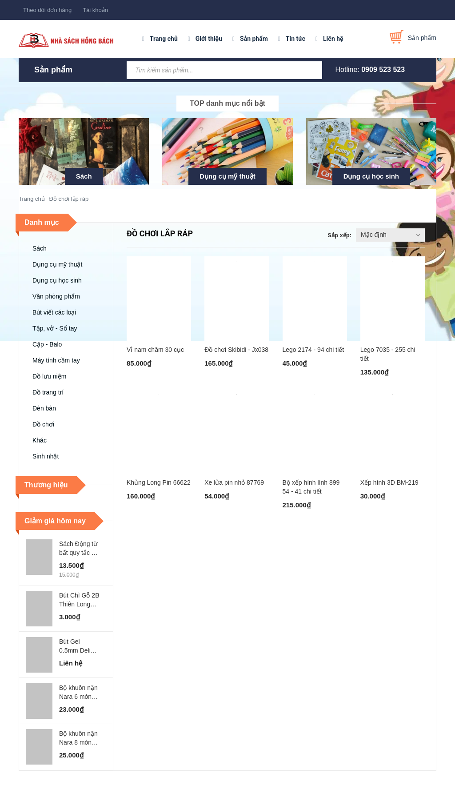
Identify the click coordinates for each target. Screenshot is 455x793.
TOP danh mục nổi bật (227, 103)
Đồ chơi (43, 424)
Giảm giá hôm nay (55, 521)
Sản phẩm (254, 38)
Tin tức (295, 38)
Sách (84, 176)
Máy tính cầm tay (56, 360)
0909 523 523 (383, 69)
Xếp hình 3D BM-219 (389, 482)
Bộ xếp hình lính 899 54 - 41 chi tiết (311, 487)
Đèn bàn (44, 408)
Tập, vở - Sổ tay (54, 328)
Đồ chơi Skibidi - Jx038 (236, 349)
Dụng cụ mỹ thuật (227, 176)
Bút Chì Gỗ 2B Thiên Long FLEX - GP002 (79, 600)
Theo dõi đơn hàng (47, 10)
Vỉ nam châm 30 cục (155, 349)
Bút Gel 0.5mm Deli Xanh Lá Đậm (78, 646)
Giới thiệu (209, 38)
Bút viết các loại (54, 312)
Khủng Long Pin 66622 (159, 482)
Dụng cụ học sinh (371, 176)
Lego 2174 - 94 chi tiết (313, 349)
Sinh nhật (45, 456)
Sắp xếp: (339, 235)
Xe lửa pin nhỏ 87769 (234, 482)
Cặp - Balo (47, 344)
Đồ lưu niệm (49, 376)
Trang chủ (164, 38)
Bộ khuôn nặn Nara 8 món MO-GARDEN (78, 738)
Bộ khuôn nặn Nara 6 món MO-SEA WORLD (78, 692)
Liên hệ (333, 38)
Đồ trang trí (48, 392)
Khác (39, 440)
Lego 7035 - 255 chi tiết (387, 354)
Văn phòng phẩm (56, 296)
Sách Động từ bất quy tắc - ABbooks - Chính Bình (78, 548)
